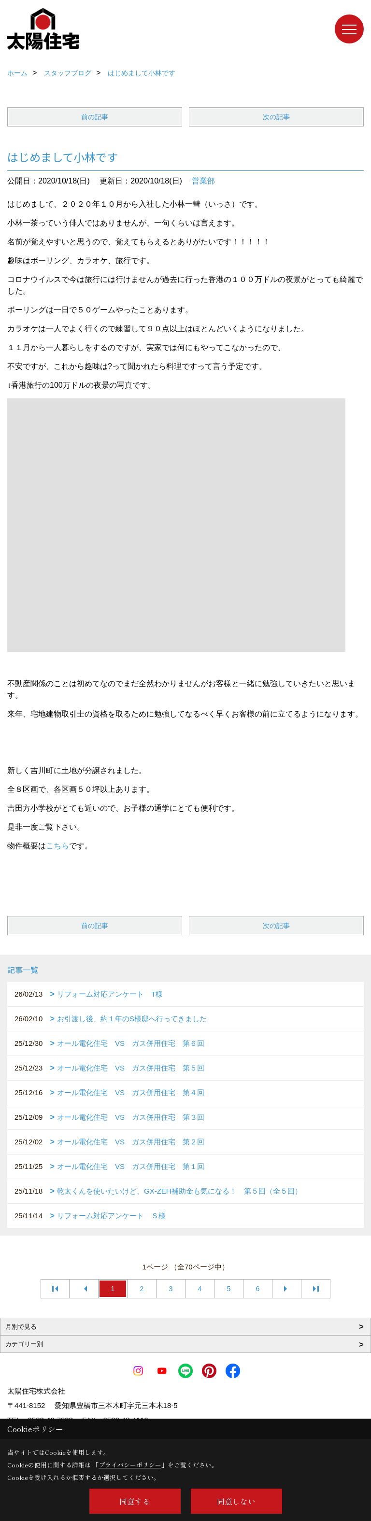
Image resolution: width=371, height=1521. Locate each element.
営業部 (203, 181)
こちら (57, 846)
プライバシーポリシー (130, 1464)
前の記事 (94, 117)
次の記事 (276, 117)
